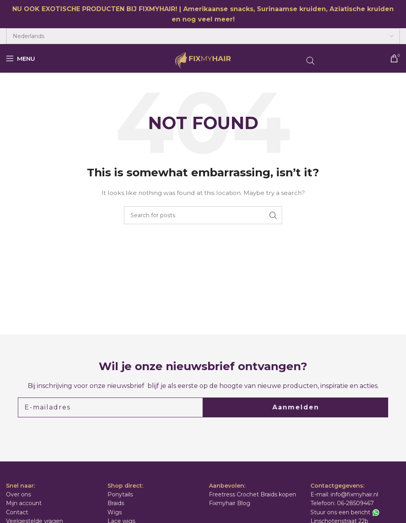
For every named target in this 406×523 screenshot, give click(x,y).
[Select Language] (203, 36)
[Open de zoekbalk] (310, 60)
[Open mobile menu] (20, 58)
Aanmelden (295, 407)
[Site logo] (203, 60)
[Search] (203, 215)
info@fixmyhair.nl (354, 494)
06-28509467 (355, 503)
